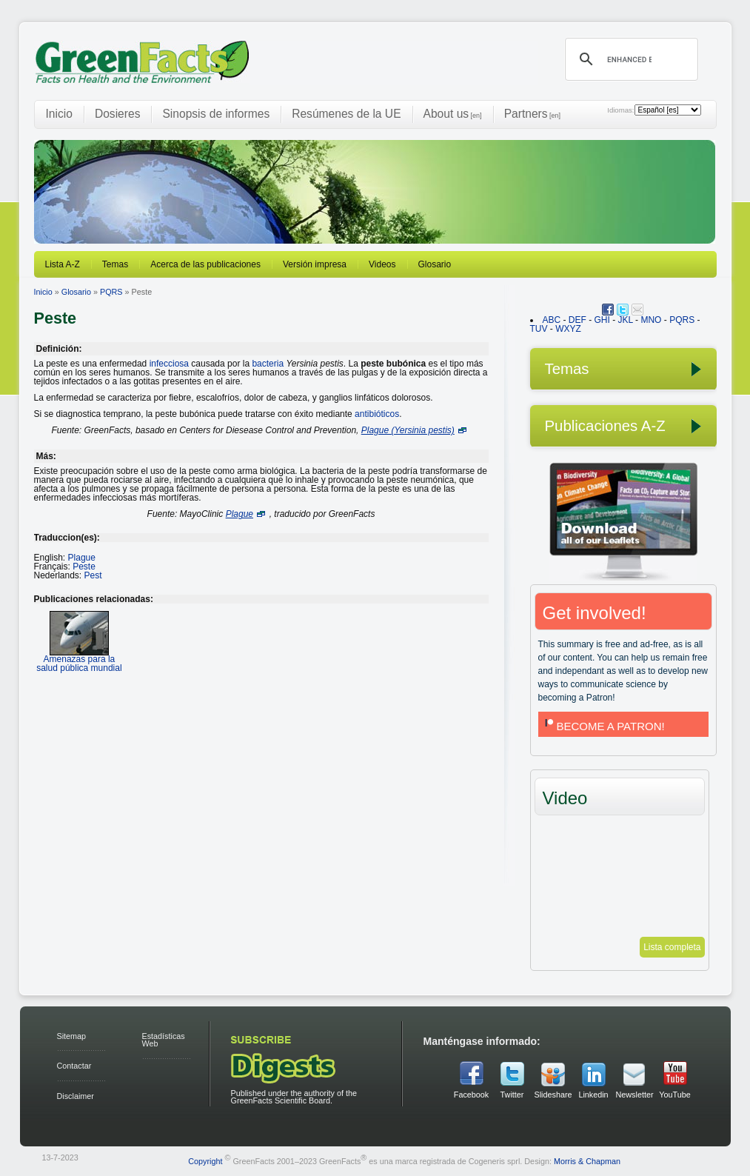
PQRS (111, 291)
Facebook (471, 1094)
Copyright (205, 1160)
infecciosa (169, 363)
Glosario (435, 264)
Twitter (512, 1094)
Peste (84, 566)
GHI (602, 320)
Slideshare (553, 1094)
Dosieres (118, 113)
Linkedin (593, 1094)
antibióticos (377, 414)
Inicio (59, 113)
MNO (650, 320)
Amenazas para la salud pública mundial (78, 658)
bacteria (268, 363)
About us (452, 113)
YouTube (674, 1094)
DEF (577, 320)
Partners (532, 113)
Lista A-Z (62, 264)
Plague (82, 557)
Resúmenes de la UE (346, 113)
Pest (93, 575)
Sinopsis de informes (215, 113)
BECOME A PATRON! (603, 726)
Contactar (74, 1065)
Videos (382, 264)
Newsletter (634, 1094)
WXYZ (568, 329)
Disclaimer (75, 1096)
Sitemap (72, 1036)
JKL (625, 320)
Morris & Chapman (587, 1160)
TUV (539, 329)
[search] (629, 59)
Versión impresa (314, 264)
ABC (552, 320)
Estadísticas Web (163, 1040)
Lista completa (671, 947)
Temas (115, 264)
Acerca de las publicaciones (205, 264)
